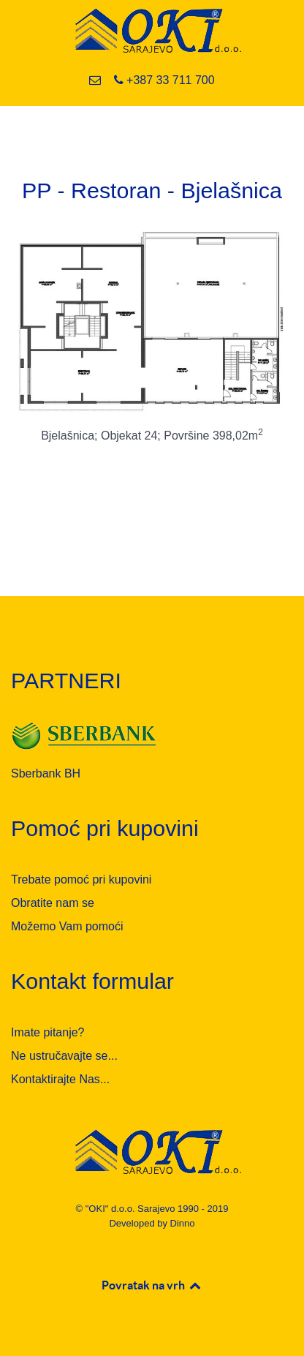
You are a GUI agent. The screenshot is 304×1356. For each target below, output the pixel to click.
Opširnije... (151, 483)
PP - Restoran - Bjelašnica (152, 190)
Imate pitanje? (48, 1032)
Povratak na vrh (152, 1285)
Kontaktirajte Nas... (60, 1079)
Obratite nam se (52, 903)
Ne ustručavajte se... (64, 1056)
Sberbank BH (45, 773)
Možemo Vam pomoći (67, 926)
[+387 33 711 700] (164, 80)
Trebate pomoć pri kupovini (81, 879)
